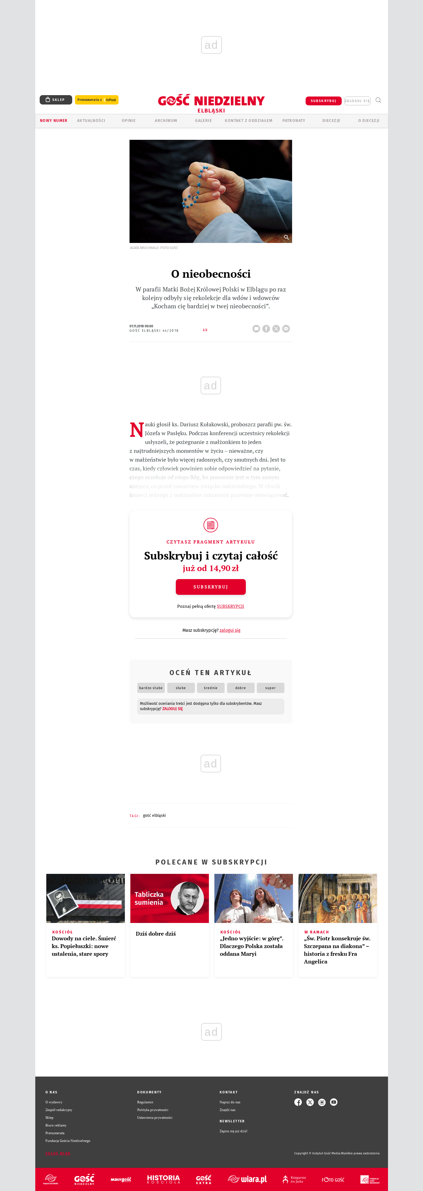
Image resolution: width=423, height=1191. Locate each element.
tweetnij (277, 327)
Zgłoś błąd (58, 1153)
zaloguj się (357, 101)
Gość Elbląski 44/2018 (154, 331)
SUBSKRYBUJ (324, 101)
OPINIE (129, 120)
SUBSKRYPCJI (230, 606)
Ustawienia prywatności (155, 1117)
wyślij (287, 327)
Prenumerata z (96, 100)
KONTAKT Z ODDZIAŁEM (249, 120)
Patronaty (294, 120)
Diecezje (331, 120)
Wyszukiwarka (378, 100)
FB (267, 327)
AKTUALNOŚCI (91, 120)
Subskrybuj (210, 587)
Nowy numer (54, 120)
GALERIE (203, 120)
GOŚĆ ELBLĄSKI (154, 815)
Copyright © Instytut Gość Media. (317, 1153)
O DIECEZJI (369, 120)
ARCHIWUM (166, 120)
